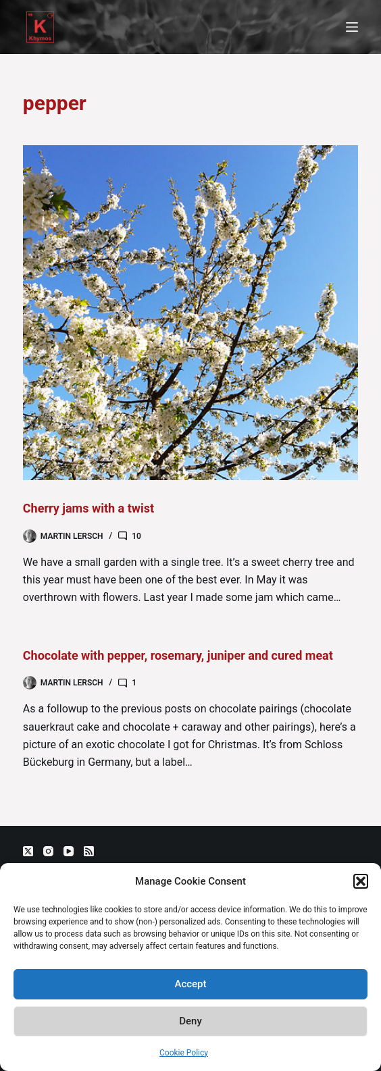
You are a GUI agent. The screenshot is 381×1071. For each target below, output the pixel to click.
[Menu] (352, 27)
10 (136, 536)
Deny (190, 1021)
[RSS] (89, 851)
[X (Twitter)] (28, 851)
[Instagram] (48, 851)
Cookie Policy (183, 1052)
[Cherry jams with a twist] (190, 312)
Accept (190, 984)
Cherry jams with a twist (88, 508)
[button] (360, 881)
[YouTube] (68, 851)
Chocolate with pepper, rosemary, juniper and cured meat (178, 655)
